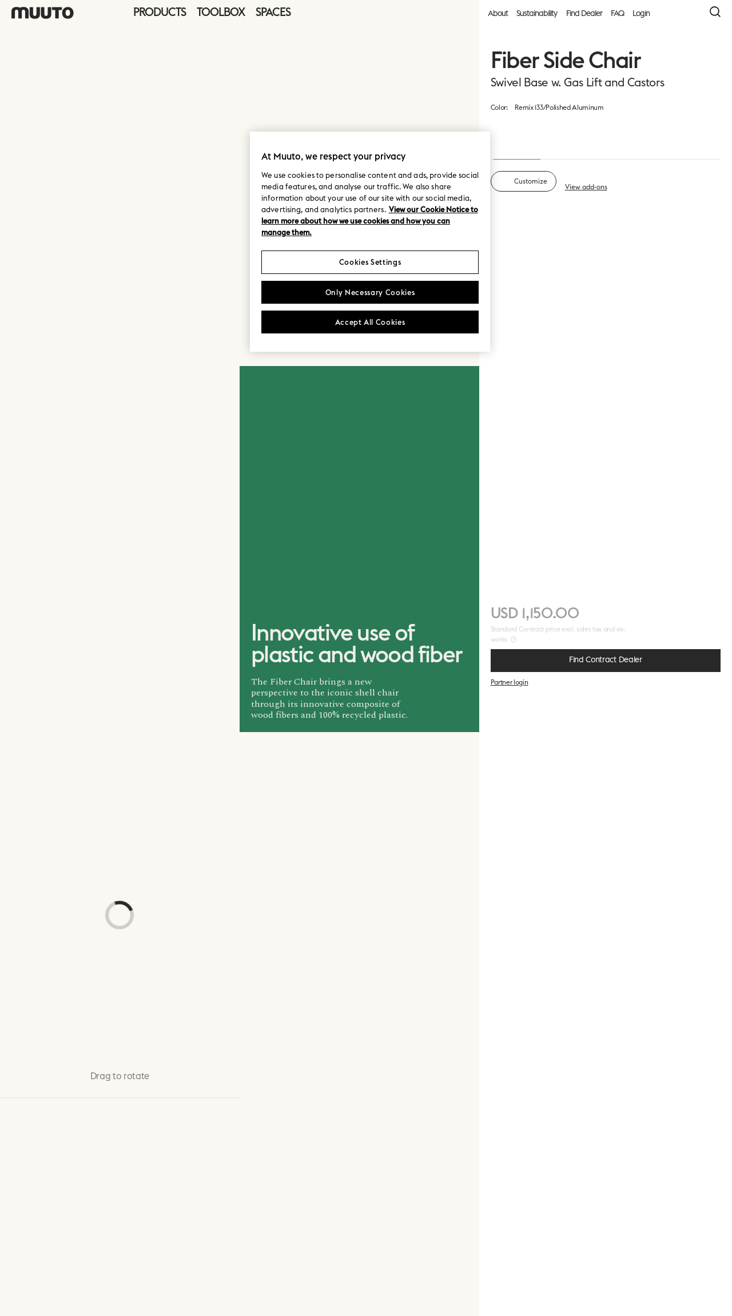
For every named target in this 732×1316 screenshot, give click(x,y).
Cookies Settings (370, 262)
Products (159, 12)
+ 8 (694, 387)
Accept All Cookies (370, 322)
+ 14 (694, 961)
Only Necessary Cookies (370, 292)
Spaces (273, 12)
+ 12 (694, 674)
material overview (594, 106)
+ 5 (694, 531)
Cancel (638, 1284)
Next (694, 1284)
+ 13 (694, 243)
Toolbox (221, 12)
